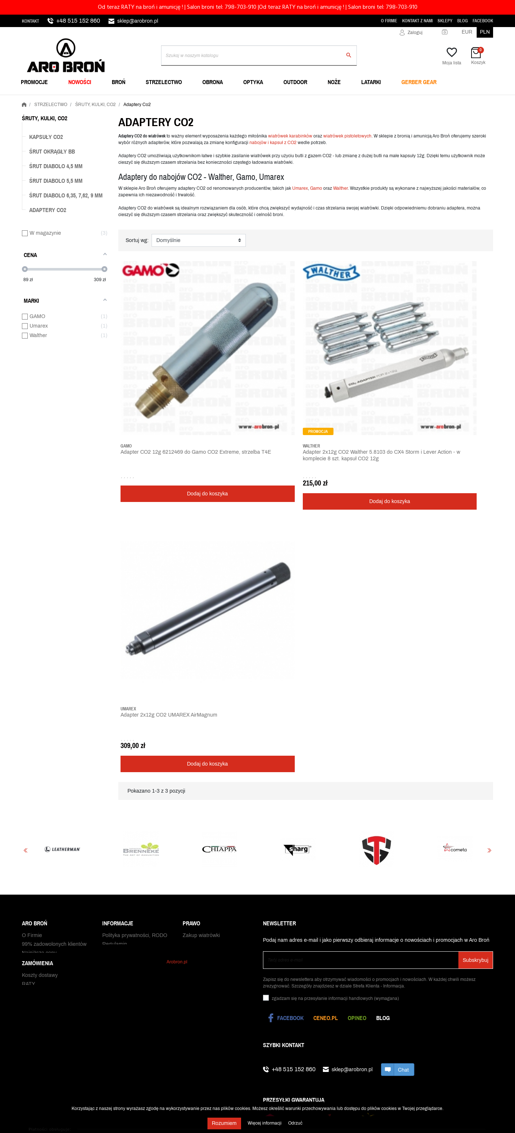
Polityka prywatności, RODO (134, 589)
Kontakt (30, 21)
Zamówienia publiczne (47, 633)
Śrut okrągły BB (52, 151)
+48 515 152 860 (78, 21)
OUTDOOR (295, 82)
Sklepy (445, 21)
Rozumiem (224, 1123)
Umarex (300, 188)
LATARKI (371, 82)
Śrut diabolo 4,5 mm (56, 166)
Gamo (316, 188)
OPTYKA (253, 82)
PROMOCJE (34, 82)
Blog (462, 21)
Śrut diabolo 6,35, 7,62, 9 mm (66, 195)
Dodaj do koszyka (164, 406)
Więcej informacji (265, 1123)
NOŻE (334, 82)
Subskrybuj (475, 610)
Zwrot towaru (37, 730)
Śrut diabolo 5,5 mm (56, 181)
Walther (340, 188)
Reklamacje (35, 739)
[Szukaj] (259, 55)
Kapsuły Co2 (46, 137)
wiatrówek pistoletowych (347, 136)
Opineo (357, 668)
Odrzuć (295, 1123)
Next (489, 500)
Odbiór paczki (38, 748)
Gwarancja (34, 721)
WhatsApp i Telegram (46, 624)
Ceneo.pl (325, 668)
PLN (485, 32)
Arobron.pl (177, 669)
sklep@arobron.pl (137, 21)
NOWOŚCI (79, 82)
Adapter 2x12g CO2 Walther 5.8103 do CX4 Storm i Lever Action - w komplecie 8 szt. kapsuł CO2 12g (256, 371)
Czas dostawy (38, 704)
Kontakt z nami (417, 21)
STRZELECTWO (164, 82)
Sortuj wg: (137, 240)
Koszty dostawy (40, 686)
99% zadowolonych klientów (54, 598)
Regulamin (114, 598)
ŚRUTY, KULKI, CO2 (44, 118)
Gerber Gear (418, 82)
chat (398, 719)
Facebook (483, 21)
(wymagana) (335, 648)
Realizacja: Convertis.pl (466, 926)
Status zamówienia (43, 712)
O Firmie (389, 21)
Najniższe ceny (39, 606)
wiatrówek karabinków (290, 136)
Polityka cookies (120, 606)
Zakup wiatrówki (201, 589)
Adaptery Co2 (47, 210)
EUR (467, 32)
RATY (28, 695)
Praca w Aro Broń (42, 615)
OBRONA (212, 82)
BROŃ (118, 82)
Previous (25, 500)
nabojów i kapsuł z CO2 (273, 142)
